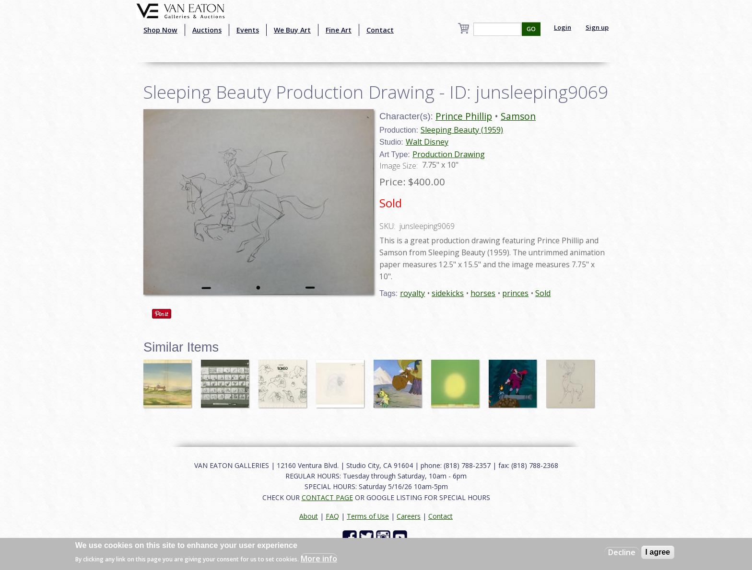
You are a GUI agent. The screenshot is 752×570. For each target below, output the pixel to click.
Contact (380, 29)
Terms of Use (368, 516)
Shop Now (160, 29)
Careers (409, 516)
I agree (658, 552)
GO (531, 29)
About (308, 516)
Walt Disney (427, 142)
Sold (543, 293)
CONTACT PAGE (327, 497)
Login (562, 27)
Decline (621, 552)
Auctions (207, 29)
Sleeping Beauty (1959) (462, 130)
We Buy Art (292, 29)
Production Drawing (448, 154)
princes (515, 293)
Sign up (597, 27)
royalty (412, 293)
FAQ (332, 516)
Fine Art (339, 29)
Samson (518, 116)
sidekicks (448, 293)
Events (247, 29)
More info (319, 558)
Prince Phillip (463, 116)
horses (482, 293)
